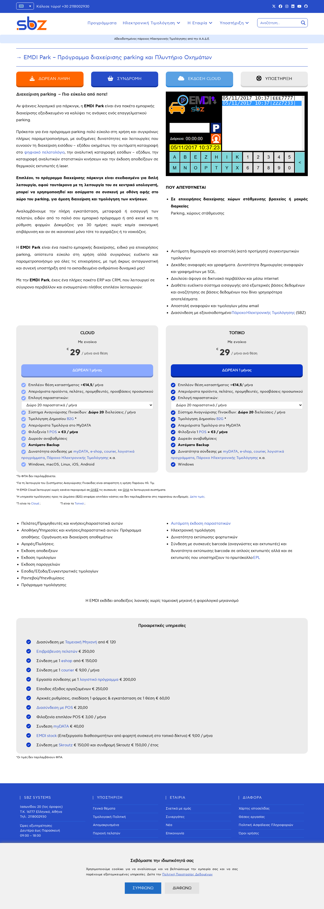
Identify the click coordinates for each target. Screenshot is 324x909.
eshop (67, 661)
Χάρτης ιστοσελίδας (254, 809)
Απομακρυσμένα (106, 825)
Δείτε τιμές (197, 496)
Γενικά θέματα (104, 809)
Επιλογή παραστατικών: (48, 398)
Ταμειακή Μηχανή (81, 642)
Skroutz (66, 745)
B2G (70, 419)
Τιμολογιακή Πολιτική (109, 817)
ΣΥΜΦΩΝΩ (143, 888)
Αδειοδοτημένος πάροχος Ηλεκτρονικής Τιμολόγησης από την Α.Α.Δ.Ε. (162, 39)
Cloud (35, 503)
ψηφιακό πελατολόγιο (44, 152)
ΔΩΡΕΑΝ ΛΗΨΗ (50, 78)
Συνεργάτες (175, 817)
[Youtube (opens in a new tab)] (299, 6)
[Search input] (278, 22)
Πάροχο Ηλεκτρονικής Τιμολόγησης (78, 458)
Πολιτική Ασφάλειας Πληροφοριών (266, 825)
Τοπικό (79, 503)
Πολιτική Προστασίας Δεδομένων (187, 874)
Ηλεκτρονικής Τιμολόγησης (270, 312)
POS (53, 432)
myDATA (80, 451)
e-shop (96, 451)
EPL (256, 557)
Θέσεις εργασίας (252, 817)
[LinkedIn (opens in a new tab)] (293, 6)
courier (110, 451)
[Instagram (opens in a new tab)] (287, 6)
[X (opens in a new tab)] (274, 6)
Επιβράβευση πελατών (56, 651)
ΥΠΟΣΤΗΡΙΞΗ (274, 78)
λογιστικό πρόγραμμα (98, 679)
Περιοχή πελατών (106, 833)
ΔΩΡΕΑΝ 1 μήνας (87, 370)
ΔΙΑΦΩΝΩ (182, 888)
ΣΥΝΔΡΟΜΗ (124, 78)
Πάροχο (239, 312)
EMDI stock (46, 735)
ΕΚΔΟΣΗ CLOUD (199, 78)
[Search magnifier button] (303, 22)
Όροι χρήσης (249, 833)
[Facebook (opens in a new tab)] (280, 6)
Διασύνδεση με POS (54, 707)
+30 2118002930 (75, 6)
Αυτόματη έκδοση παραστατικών (201, 523)
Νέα (169, 825)
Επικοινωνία (175, 833)
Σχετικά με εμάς (178, 809)
